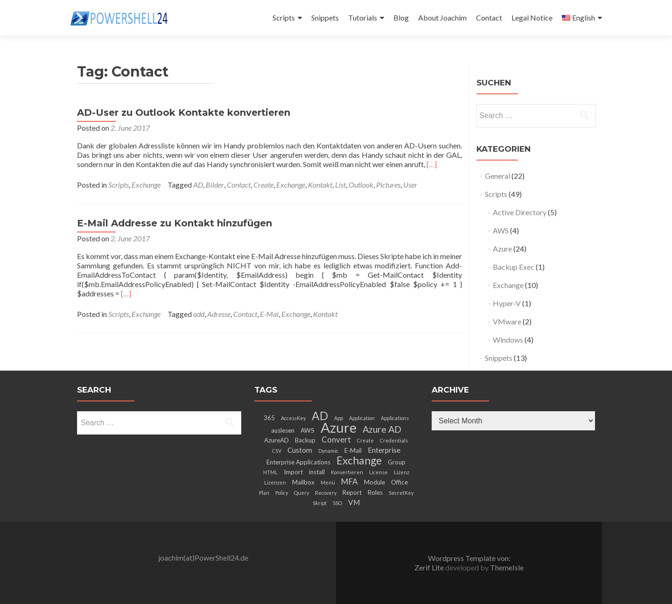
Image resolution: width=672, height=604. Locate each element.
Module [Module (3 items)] (374, 482)
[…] (432, 164)
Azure (502, 248)
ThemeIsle (507, 567)
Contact (489, 17)
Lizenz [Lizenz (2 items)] (401, 472)
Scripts (284, 17)
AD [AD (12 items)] (320, 415)
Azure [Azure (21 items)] (339, 427)
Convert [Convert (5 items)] (336, 439)
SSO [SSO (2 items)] (337, 503)
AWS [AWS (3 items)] (308, 430)
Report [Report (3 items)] (352, 492)
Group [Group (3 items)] (397, 462)
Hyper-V (507, 303)
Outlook (361, 184)
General (497, 175)
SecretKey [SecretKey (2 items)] (401, 493)
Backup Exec (513, 266)
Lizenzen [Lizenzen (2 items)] (275, 482)
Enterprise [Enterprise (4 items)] (384, 450)
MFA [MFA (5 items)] (349, 481)
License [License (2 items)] (378, 472)
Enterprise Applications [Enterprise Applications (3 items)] (298, 462)
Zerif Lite (429, 567)
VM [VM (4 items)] (354, 502)
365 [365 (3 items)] (269, 417)
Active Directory (519, 212)
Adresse (219, 313)
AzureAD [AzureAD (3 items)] (276, 440)
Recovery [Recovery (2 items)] (325, 493)
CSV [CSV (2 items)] (276, 451)
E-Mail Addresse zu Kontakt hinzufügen (174, 223)
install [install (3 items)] (317, 472)
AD (198, 184)
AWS (501, 230)
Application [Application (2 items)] (362, 418)
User (410, 184)
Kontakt (320, 184)
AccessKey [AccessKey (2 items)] (293, 418)
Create (263, 184)
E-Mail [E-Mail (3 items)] (353, 450)
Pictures (388, 184)
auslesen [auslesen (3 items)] (282, 430)
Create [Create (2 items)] (365, 440)
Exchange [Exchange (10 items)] (359, 460)
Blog (401, 17)
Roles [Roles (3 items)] (375, 492)
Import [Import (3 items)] (293, 472)
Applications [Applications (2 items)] (395, 418)
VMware (507, 321)
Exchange (146, 184)
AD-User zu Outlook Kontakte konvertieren (183, 112)
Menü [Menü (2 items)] (328, 482)
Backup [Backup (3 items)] (305, 440)
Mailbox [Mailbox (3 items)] (303, 482)
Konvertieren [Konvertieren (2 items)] (347, 472)
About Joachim (442, 17)
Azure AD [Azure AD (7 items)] (382, 429)
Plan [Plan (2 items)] (264, 493)
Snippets (325, 17)
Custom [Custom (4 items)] (299, 450)
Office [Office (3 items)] (399, 482)
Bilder (215, 184)
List (340, 184)
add (198, 313)
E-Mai (269, 313)
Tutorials (362, 17)
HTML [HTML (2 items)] (270, 472)
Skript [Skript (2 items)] (320, 503)
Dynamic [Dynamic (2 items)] (328, 451)
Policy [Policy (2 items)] (281, 493)
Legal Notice (532, 17)
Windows (508, 339)
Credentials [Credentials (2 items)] (394, 440)
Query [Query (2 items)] (301, 493)
